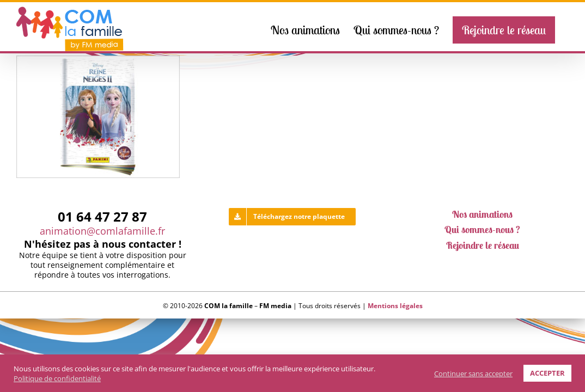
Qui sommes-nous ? (482, 231)
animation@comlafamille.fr (102, 233)
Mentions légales (395, 308)
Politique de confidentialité (57, 378)
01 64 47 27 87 (102, 219)
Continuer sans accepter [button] (473, 373)
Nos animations (482, 216)
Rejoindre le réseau (482, 247)
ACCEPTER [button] (547, 373)
